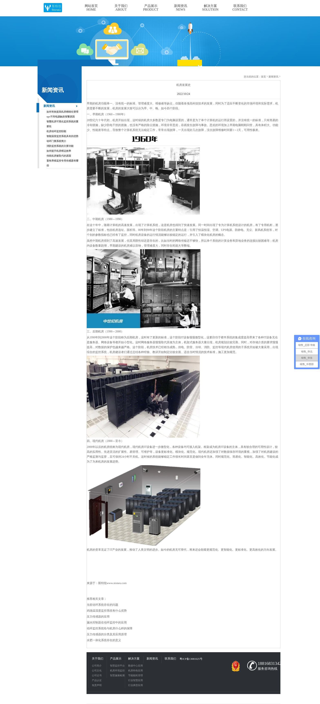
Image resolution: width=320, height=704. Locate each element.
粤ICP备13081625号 (191, 658)
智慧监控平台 (117, 665)
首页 (263, 76)
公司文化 (97, 670)
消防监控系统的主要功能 (60, 146)
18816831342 (268, 663)
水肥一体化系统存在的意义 (104, 640)
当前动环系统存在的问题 (102, 604)
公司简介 (97, 665)
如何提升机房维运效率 (59, 150)
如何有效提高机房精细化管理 (62, 111)
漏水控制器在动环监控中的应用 (107, 622)
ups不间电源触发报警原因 (61, 116)
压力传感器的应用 (98, 616)
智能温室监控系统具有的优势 (62, 136)
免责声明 (97, 685)
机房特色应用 (135, 670)
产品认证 (97, 680)
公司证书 (97, 675)
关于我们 (97, 658)
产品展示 (115, 658)
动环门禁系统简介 (56, 141)
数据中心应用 (135, 665)
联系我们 (170, 658)
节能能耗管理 (135, 675)
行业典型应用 (135, 685)
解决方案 (134, 658)
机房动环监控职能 (56, 131)
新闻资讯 (49, 105)
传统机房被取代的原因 (59, 155)
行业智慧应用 (135, 680)
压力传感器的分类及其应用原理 (107, 634)
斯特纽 (102, 583)
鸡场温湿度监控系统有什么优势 (107, 610)
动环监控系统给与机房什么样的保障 (109, 628)
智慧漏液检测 (117, 675)
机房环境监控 (117, 670)
